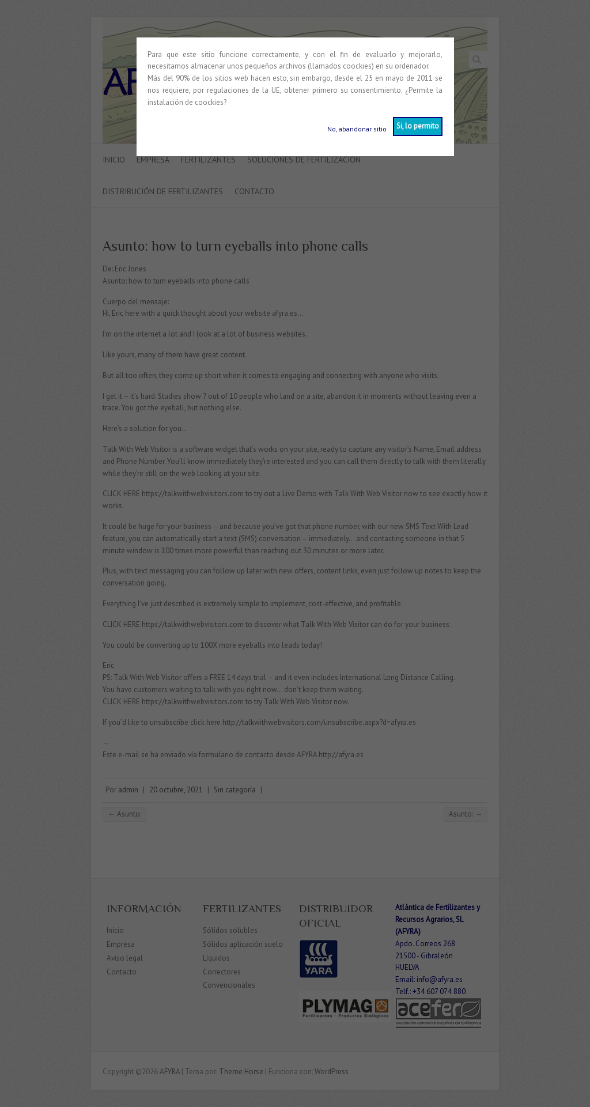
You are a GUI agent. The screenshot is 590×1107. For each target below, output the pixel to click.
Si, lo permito (417, 126)
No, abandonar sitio (357, 128)
